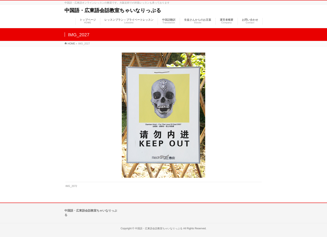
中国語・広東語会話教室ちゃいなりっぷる (112, 10)
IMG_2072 (71, 186)
